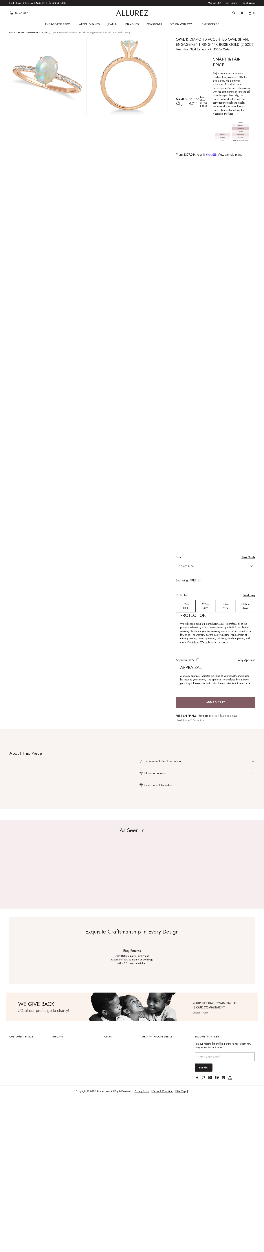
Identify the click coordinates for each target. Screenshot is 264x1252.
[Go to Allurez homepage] (132, 13)
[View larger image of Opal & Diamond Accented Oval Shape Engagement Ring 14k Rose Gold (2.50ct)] (48, 76)
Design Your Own (182, 24)
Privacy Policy (142, 1091)
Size (178, 557)
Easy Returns (231, 3)
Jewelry (112, 24)
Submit (204, 1067)
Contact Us (198, 720)
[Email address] (225, 1056)
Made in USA (214, 3)
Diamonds (132, 24)
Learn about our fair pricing (203, 101)
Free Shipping (248, 3)
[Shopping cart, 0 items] (251, 13)
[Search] (234, 13)
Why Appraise (246, 660)
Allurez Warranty (201, 642)
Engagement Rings (58, 24)
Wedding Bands (89, 24)
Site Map (181, 1091)
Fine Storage (210, 24)
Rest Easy (249, 595)
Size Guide (248, 557)
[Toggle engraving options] (215, 580)
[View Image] (132, 1007)
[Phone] (18, 13)
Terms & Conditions (162, 1091)
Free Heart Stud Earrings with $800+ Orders (37, 3)
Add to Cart (215, 702)
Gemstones (154, 24)
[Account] (242, 13)
